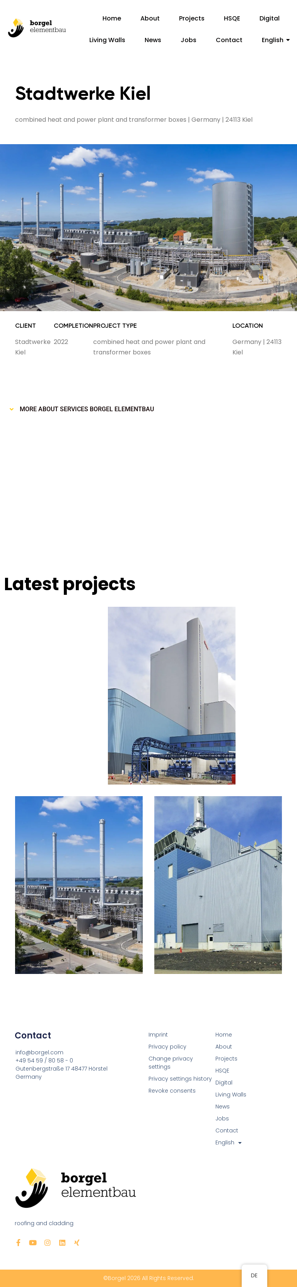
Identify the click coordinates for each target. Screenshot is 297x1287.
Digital (269, 18)
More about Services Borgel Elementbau (87, 409)
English (275, 40)
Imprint (158, 1034)
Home (111, 18)
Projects (192, 18)
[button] (148, 409)
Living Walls (107, 40)
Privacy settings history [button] (180, 1079)
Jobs (188, 40)
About (150, 18)
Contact (229, 40)
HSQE (232, 18)
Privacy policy (167, 1046)
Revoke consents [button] (172, 1091)
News (153, 40)
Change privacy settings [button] (170, 1063)
